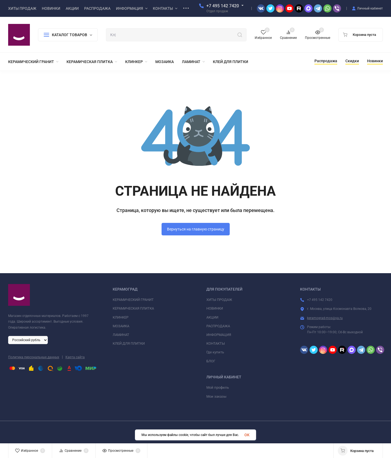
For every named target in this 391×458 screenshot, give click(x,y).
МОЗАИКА (121, 326)
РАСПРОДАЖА (218, 326)
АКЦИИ (212, 317)
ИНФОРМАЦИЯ (218, 335)
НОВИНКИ (214, 308)
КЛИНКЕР (120, 317)
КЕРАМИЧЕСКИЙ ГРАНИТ (133, 300)
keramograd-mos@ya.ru (325, 318)
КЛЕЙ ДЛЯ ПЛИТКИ (129, 343)
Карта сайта (75, 357)
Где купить (215, 352)
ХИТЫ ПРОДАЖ (219, 300)
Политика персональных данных (33, 357)
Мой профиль (217, 387)
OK (247, 435)
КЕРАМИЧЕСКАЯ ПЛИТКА (133, 308)
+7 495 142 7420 (222, 5)
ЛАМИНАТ (121, 335)
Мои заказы (216, 396)
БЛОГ (210, 361)
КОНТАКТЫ (215, 343)
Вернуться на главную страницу (195, 229)
